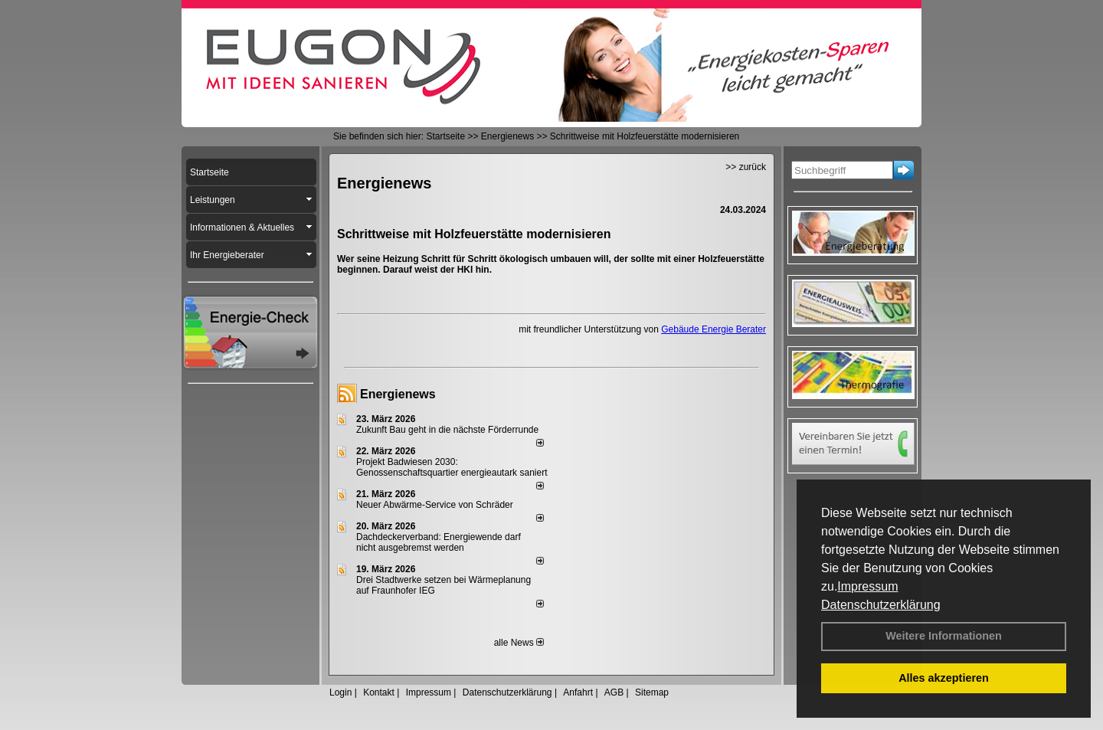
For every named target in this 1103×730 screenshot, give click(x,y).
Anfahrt (578, 692)
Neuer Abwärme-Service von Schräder (434, 504)
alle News (519, 642)
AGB (614, 692)
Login (340, 692)
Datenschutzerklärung (881, 604)
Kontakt (378, 692)
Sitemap (652, 692)
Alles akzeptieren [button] (943, 678)
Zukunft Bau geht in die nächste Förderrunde (447, 429)
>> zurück (745, 167)
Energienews (398, 394)
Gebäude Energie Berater (713, 329)
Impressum (867, 586)
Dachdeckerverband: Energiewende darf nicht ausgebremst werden (438, 542)
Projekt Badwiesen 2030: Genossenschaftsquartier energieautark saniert (451, 467)
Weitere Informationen (943, 636)
